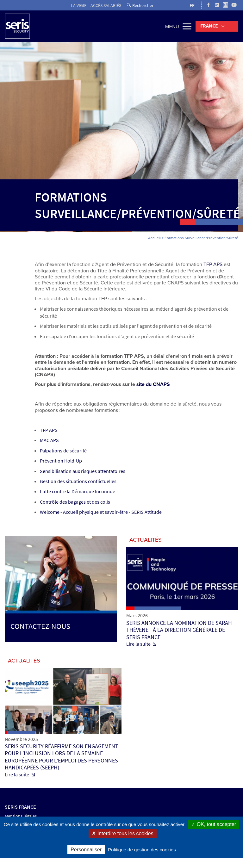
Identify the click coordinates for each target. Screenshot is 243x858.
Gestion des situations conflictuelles (78, 481)
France (209, 25)
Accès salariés (105, 6)
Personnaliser (86, 849)
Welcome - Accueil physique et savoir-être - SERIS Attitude (101, 512)
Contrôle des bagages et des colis (75, 502)
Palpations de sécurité (63, 450)
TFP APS (212, 264)
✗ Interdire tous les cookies (122, 833)
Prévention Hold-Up (61, 460)
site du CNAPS (153, 384)
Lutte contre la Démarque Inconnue (77, 491)
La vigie (78, 6)
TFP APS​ (49, 430)
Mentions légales (21, 816)
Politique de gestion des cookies (142, 849)
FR (192, 6)
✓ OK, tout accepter (213, 824)
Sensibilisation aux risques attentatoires (82, 471)
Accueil (154, 238)
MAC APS (49, 440)
